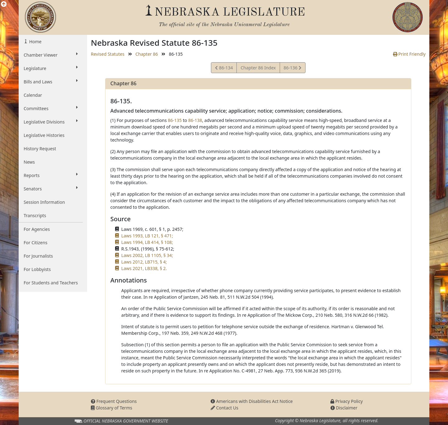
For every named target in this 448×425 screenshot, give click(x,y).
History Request (40, 149)
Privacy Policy (346, 401)
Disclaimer (343, 408)
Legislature (51, 68)
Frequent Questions (114, 401)
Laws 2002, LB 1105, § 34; (147, 255)
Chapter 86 (146, 54)
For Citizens (35, 242)
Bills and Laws (51, 81)
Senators (51, 188)
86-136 (292, 68)
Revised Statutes (107, 54)
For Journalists (38, 256)
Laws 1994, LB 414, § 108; (147, 242)
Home (34, 41)
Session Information (44, 202)
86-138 (195, 120)
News (29, 162)
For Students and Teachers (51, 283)
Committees (51, 108)
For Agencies (37, 229)
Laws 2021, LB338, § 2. (144, 268)
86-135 (175, 120)
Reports (51, 175)
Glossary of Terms (111, 408)
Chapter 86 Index (258, 68)
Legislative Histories (44, 135)
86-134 (224, 68)
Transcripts (35, 215)
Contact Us (224, 408)
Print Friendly (409, 54)
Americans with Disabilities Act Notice (252, 401)
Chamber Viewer (51, 55)
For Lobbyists (37, 269)
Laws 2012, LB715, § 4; (144, 262)
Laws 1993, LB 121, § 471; (147, 236)
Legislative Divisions (51, 122)
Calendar (33, 95)
